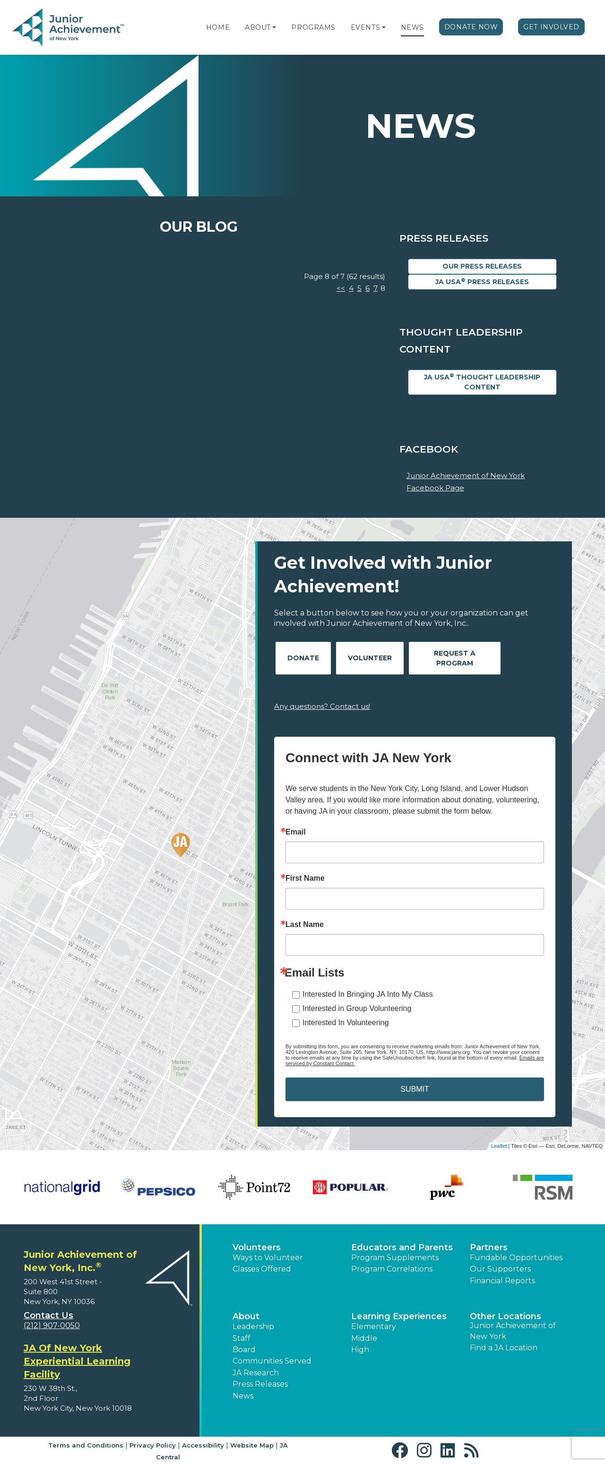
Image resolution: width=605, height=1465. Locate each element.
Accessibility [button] (203, 1445)
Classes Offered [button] (262, 1268)
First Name (305, 878)
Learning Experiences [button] (399, 1316)
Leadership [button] (253, 1326)
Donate (303, 658)
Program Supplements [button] (395, 1257)
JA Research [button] (256, 1372)
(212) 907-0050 (52, 1325)
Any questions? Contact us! (322, 706)
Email (295, 832)
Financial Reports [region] (502, 1280)
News (412, 27)
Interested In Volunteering (345, 1023)
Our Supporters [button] (500, 1268)
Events (365, 27)
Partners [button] (489, 1247)
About (258, 27)
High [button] (360, 1349)
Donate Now (471, 27)
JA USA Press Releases (482, 281)
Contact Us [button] (48, 1315)
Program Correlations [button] (391, 1268)
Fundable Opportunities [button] (516, 1257)
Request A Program (454, 658)
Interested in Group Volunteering (356, 1008)
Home (218, 27)
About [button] (246, 1316)
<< (341, 288)
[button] (274, 27)
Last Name (304, 924)
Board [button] (244, 1349)
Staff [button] (242, 1338)
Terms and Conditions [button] (85, 1445)
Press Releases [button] (260, 1384)
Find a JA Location (503, 1347)
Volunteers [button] (257, 1247)
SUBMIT (414, 1089)
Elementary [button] (373, 1326)
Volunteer (370, 658)
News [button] (243, 1395)
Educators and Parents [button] (402, 1247)
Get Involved (551, 27)
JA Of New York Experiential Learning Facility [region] (77, 1361)
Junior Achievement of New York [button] (513, 1330)
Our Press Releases (482, 266)
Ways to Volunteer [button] (268, 1257)
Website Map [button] (252, 1445)
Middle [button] (364, 1338)
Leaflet (499, 1146)
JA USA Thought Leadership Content (482, 381)
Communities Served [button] (272, 1360)
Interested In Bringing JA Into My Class (367, 994)
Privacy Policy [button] (153, 1445)
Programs (313, 27)
